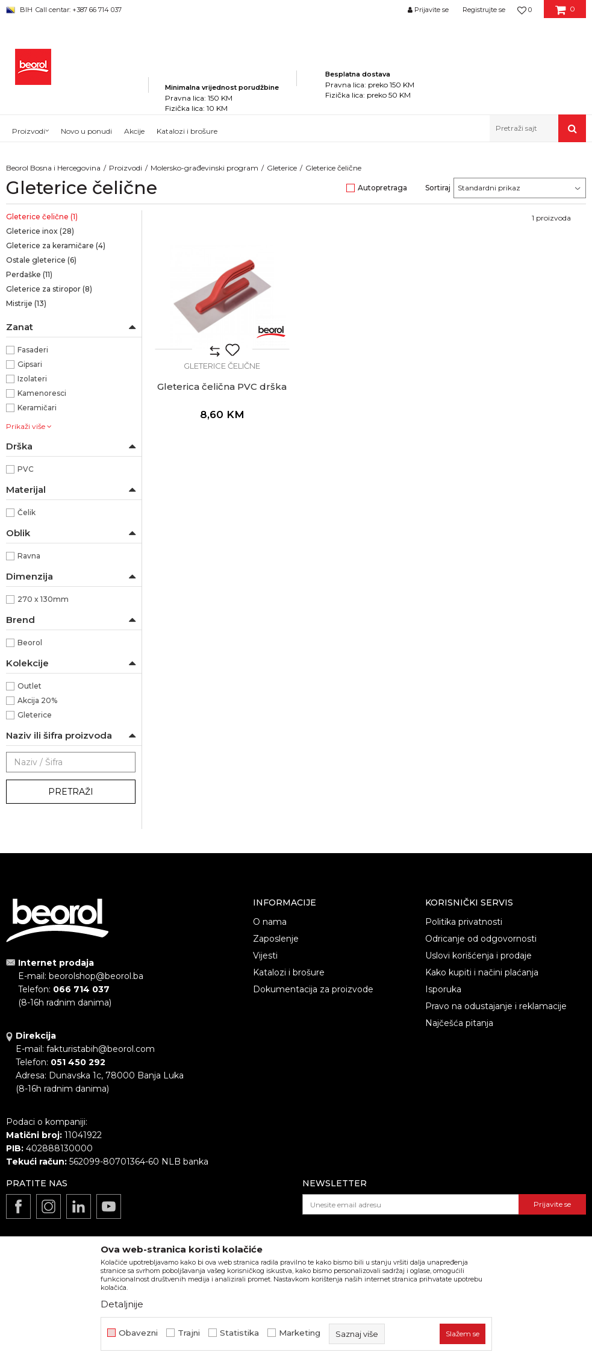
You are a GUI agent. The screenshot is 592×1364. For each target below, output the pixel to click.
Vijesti (265, 955)
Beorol (29, 642)
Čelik (26, 512)
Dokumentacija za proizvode (313, 989)
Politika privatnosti (463, 921)
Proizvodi (125, 167)
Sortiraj (437, 187)
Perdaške (29, 274)
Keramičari (37, 407)
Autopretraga (382, 187)
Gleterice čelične (42, 216)
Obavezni (138, 1332)
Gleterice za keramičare (55, 245)
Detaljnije (122, 1304)
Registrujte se (484, 9)
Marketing (299, 1332)
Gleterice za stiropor (49, 288)
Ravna (28, 555)
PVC (25, 469)
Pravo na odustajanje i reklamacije (496, 1006)
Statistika (239, 1332)
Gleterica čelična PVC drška (222, 386)
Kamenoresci (41, 393)
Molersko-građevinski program (204, 167)
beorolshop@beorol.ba (96, 976)
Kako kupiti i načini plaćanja (481, 972)
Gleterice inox (40, 231)
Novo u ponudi (86, 131)
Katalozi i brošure (289, 972)
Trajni (189, 1332)
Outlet (29, 685)
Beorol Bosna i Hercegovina (53, 167)
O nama (270, 921)
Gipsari (29, 364)
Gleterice (282, 167)
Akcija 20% (37, 700)
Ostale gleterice (41, 259)
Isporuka (443, 989)
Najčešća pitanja (459, 1023)
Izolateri (32, 378)
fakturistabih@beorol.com (100, 1048)
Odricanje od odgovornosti (481, 938)
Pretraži (70, 791)
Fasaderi (32, 349)
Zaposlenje (276, 938)
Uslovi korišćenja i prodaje (478, 955)
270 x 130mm (43, 599)
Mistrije (26, 303)
